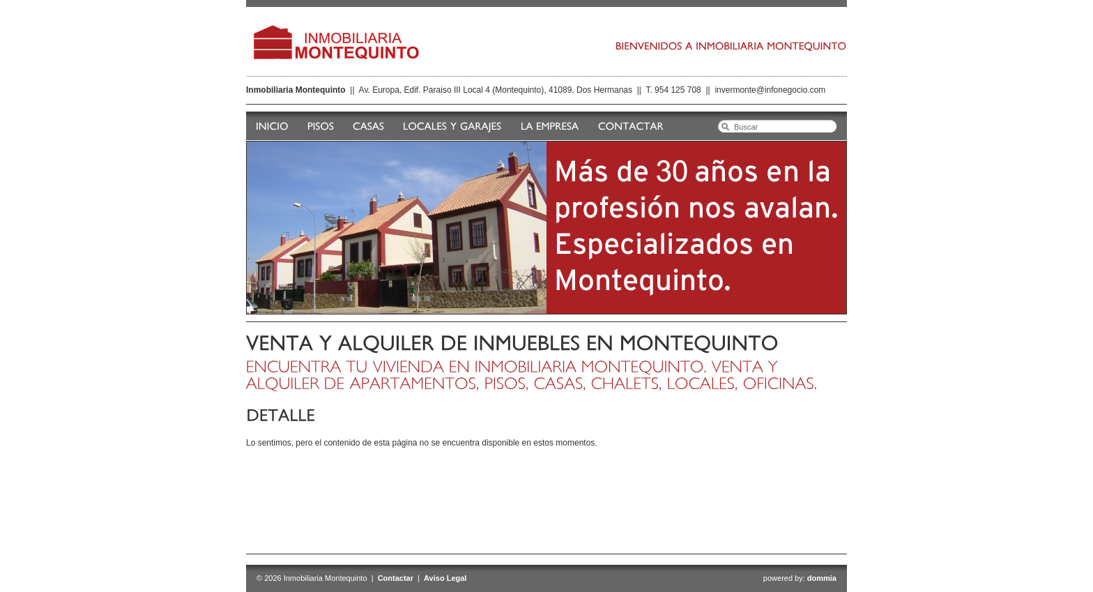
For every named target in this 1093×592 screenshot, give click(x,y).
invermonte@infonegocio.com (769, 90)
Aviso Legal (445, 578)
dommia (821, 578)
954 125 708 (678, 90)
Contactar (395, 578)
